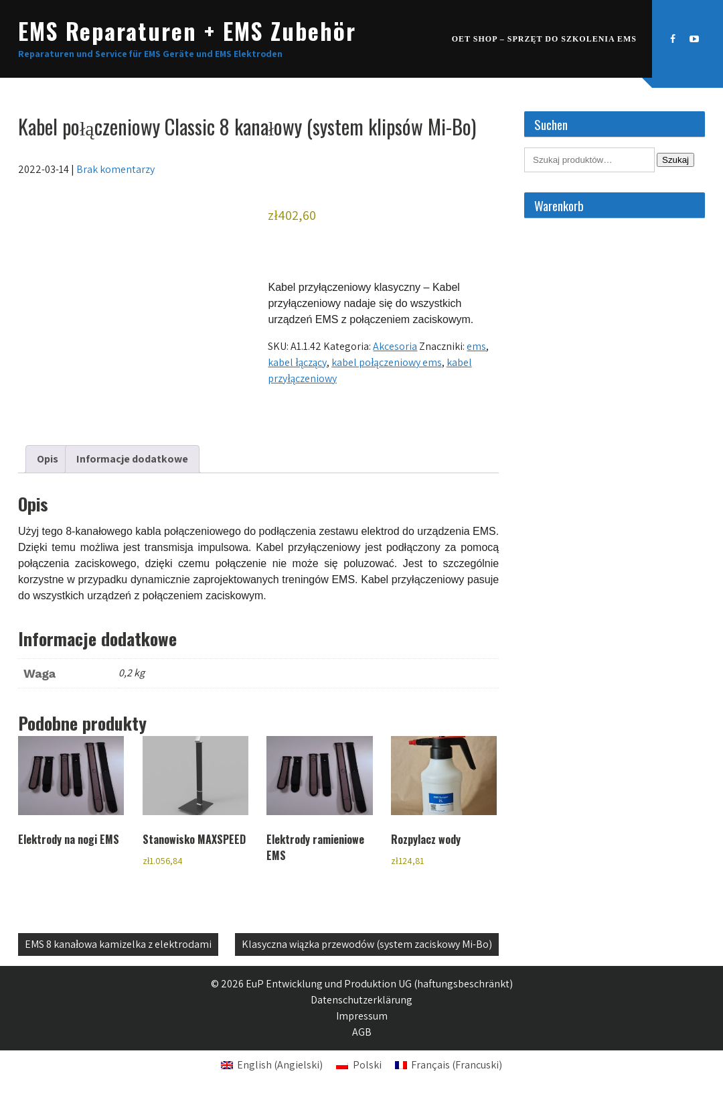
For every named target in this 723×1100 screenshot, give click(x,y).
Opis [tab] (47, 459)
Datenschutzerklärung (361, 1000)
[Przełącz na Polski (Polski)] (358, 1065)
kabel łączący (297, 362)
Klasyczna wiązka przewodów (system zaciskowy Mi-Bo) (367, 944)
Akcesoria (395, 346)
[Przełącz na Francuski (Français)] (448, 1065)
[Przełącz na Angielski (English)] (271, 1065)
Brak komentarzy (115, 169)
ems (476, 346)
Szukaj (675, 160)
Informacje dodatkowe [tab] (132, 459)
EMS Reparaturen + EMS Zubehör (187, 30)
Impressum (362, 1016)
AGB (362, 1032)
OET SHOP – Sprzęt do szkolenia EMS (544, 39)
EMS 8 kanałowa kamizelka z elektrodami (118, 944)
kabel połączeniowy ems (386, 362)
